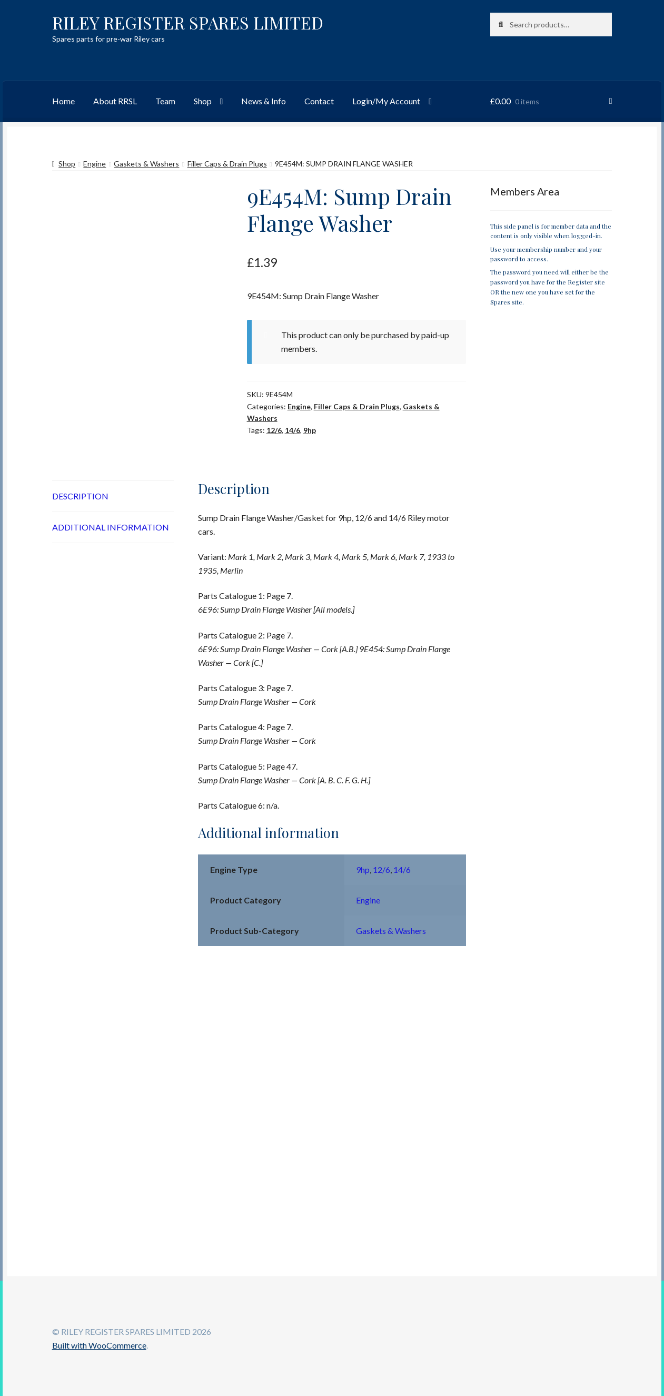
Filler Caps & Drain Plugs (227, 163)
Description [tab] (80, 496)
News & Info (263, 101)
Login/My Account (386, 101)
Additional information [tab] (110, 527)
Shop (203, 101)
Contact (319, 101)
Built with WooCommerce (99, 1345)
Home (63, 101)
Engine (94, 163)
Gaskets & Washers (146, 163)
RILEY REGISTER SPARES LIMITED (187, 22)
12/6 (274, 430)
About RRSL (115, 101)
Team (165, 101)
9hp (309, 430)
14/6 (292, 430)
